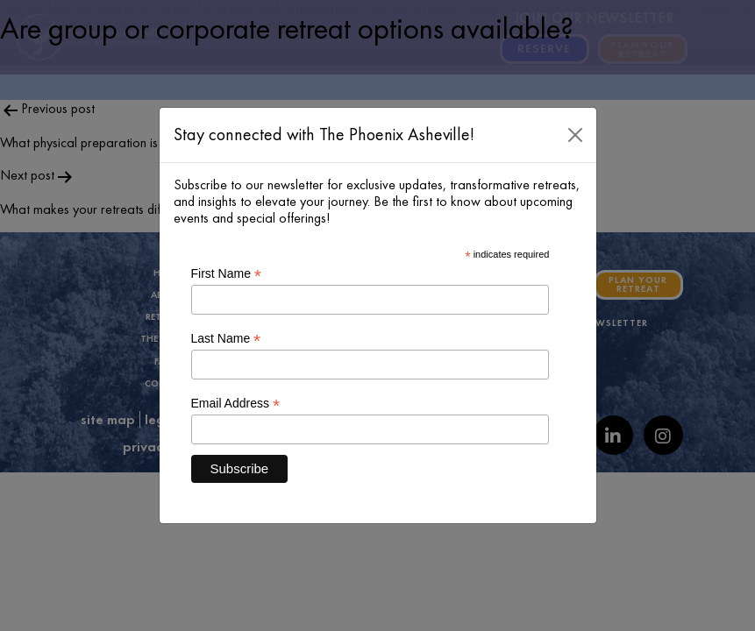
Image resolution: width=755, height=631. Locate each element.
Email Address (236, 403)
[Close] (575, 135)
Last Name (226, 338)
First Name (226, 274)
